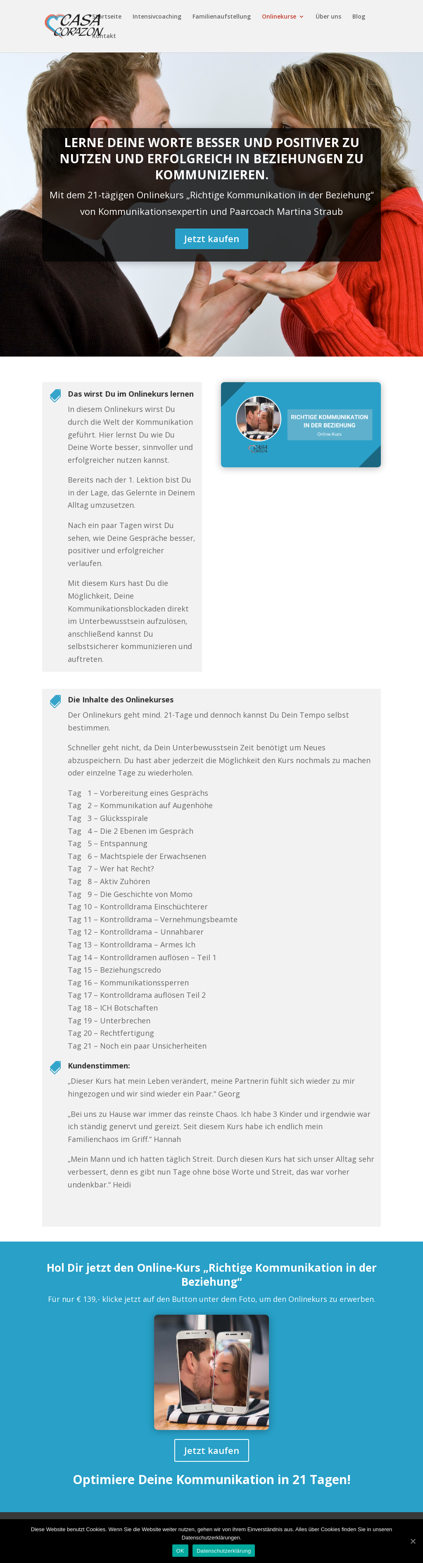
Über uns (328, 17)
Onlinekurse (279, 17)
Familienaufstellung (221, 17)
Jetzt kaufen (211, 238)
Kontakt (104, 36)
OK (180, 1551)
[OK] (413, 1541)
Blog (358, 17)
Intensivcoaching (157, 17)
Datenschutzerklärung (224, 1551)
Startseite (106, 17)
